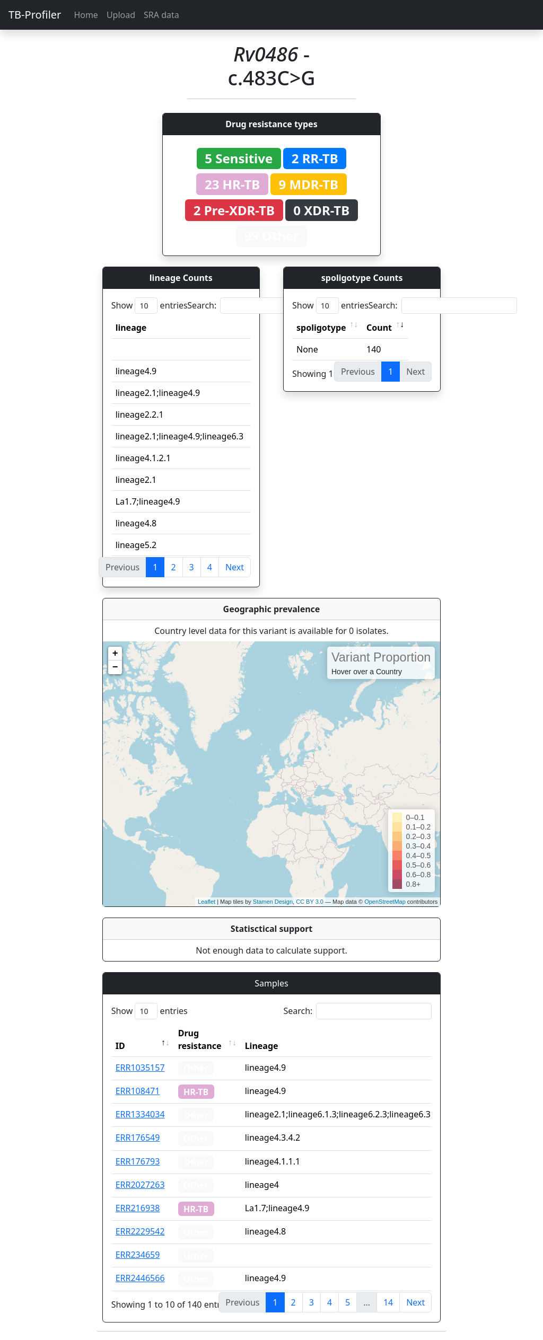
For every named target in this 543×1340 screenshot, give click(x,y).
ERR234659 (138, 1254)
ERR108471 (138, 1091)
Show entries (149, 305)
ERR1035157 (140, 1067)
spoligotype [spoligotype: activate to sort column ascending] (321, 327)
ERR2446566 (140, 1278)
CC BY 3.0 (309, 901)
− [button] (115, 667)
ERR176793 (138, 1161)
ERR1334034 (140, 1114)
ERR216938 (138, 1208)
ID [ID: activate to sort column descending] (120, 1046)
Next (234, 567)
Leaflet (206, 901)
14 (388, 1302)
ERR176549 (138, 1137)
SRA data (161, 15)
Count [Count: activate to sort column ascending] (379, 327)
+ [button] (115, 653)
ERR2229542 (140, 1231)
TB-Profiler (34, 14)
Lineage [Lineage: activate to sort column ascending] (261, 1046)
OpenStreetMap (385, 901)
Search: (261, 305)
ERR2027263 (140, 1185)
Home (86, 15)
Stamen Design (273, 901)
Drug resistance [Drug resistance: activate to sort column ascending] (200, 1039)
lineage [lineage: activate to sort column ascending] (131, 327)
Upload (121, 15)
